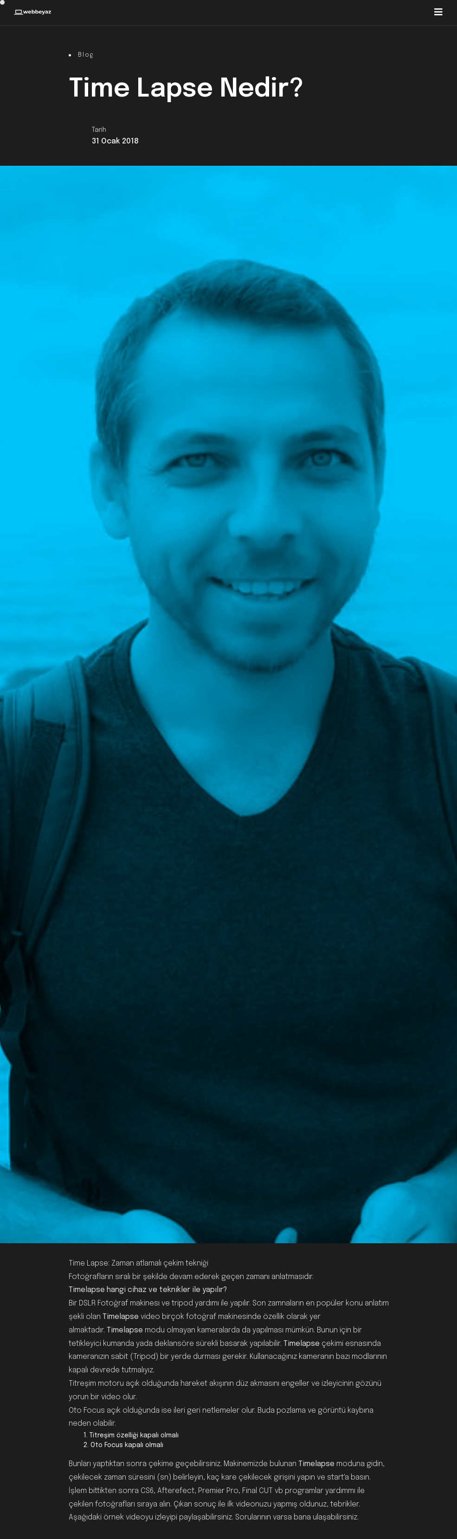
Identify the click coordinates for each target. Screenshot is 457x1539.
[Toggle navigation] (438, 12)
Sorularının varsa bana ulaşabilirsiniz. (297, 1517)
